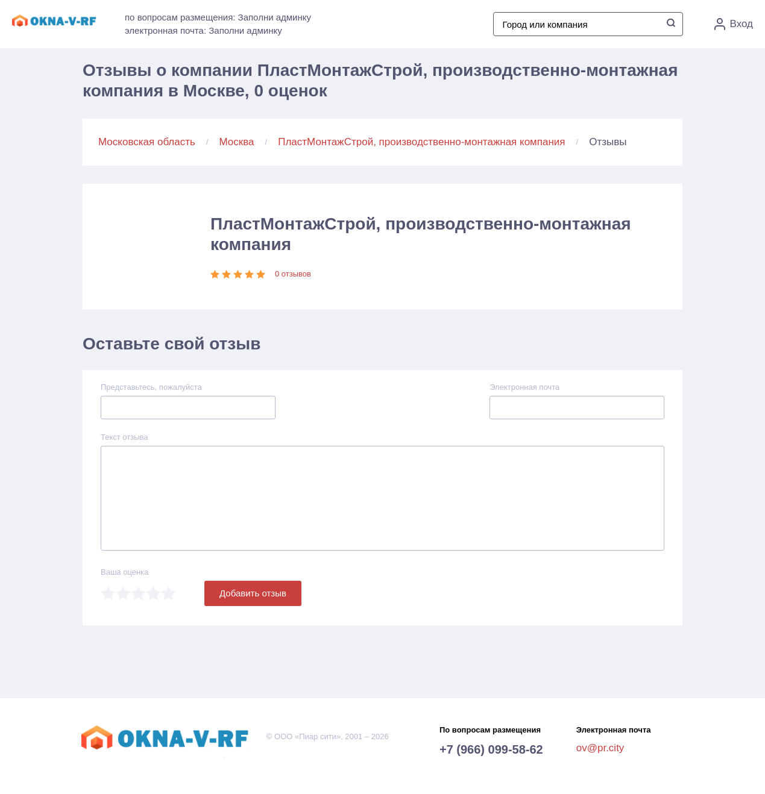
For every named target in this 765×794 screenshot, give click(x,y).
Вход (733, 24)
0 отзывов (293, 273)
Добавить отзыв (252, 593)
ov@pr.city (600, 748)
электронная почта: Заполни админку (203, 30)
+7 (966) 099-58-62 (491, 749)
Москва (236, 142)
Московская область (146, 142)
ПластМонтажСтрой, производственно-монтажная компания (421, 142)
